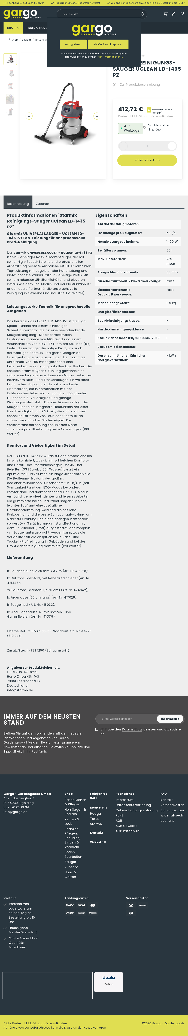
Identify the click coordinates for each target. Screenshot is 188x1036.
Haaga (95, 814)
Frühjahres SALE (98, 796)
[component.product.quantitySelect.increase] (172, 146)
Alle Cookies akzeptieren (108, 44)
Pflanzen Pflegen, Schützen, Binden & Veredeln (72, 838)
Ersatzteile (98, 808)
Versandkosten (172, 805)
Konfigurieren (73, 44)
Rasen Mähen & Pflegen (75, 802)
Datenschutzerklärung (133, 805)
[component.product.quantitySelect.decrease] (123, 146)
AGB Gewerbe (127, 826)
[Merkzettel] (182, 14)
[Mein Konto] (174, 14)
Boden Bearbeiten (73, 854)
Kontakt (96, 833)
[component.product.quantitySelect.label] (147, 146)
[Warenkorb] (166, 14)
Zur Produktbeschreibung (136, 84)
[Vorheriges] (29, 116)
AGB (119, 821)
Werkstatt (98, 842)
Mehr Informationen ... (110, 56)
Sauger (70, 862)
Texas (94, 819)
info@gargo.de (16, 812)
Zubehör (71, 867)
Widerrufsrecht (172, 815)
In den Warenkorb (147, 160)
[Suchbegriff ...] (98, 14)
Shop (69, 794)
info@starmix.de (20, 690)
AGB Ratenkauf (128, 831)
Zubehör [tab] (42, 204)
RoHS (119, 815)
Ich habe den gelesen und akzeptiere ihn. (140, 731)
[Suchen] (142, 14)
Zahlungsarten (172, 810)
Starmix (96, 824)
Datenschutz (132, 729)
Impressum (125, 800)
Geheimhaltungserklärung (137, 810)
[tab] (18, 202)
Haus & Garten (70, 874)
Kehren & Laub (72, 821)
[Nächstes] (96, 116)
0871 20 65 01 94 (16, 807)
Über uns (167, 821)
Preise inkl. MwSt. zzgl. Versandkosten (145, 116)
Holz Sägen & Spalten (75, 811)
